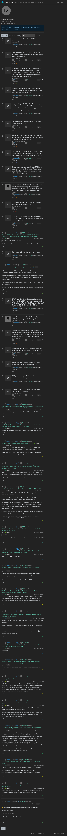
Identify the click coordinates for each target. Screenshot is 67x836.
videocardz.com (15, 42)
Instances (45, 833)
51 (13, 197)
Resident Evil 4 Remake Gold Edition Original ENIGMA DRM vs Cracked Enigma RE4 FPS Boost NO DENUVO (22, 785)
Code (54, 833)
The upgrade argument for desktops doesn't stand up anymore (16, 804)
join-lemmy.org (61, 833)
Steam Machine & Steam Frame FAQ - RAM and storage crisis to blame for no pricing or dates (22, 702)
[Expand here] (8, 187)
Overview (4, 35)
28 (13, 343)
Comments (12, 35)
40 (13, 146)
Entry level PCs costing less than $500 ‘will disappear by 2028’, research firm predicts (21, 488)
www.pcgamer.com (16, 58)
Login (58, 2)
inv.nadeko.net (15, 253)
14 (13, 63)
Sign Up (63, 2)
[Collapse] (3, 233)
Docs (50, 833)
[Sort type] (29, 35)
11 (13, 162)
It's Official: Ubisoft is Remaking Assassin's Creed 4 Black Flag (16, 443)
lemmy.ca (14, 192)
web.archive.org (15, 157)
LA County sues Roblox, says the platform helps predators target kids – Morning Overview (20, 568)
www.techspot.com (16, 174)
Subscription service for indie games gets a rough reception (15, 267)
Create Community (36, 2)
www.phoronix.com (16, 206)
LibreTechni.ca (7, 2)
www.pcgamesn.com (16, 111)
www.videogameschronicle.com (19, 141)
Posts (18, 35)
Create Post (26, 2)
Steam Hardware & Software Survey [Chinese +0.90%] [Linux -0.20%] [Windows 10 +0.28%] (21, 762)
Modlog (40, 833)
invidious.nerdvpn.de (16, 306)
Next (3, 828)
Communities (18, 2)
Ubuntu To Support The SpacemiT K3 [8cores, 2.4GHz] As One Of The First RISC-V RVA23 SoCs (21, 678)
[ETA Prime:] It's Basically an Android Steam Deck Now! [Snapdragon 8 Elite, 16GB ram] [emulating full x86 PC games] (22, 529)
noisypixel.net (15, 125)
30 (13, 117)
